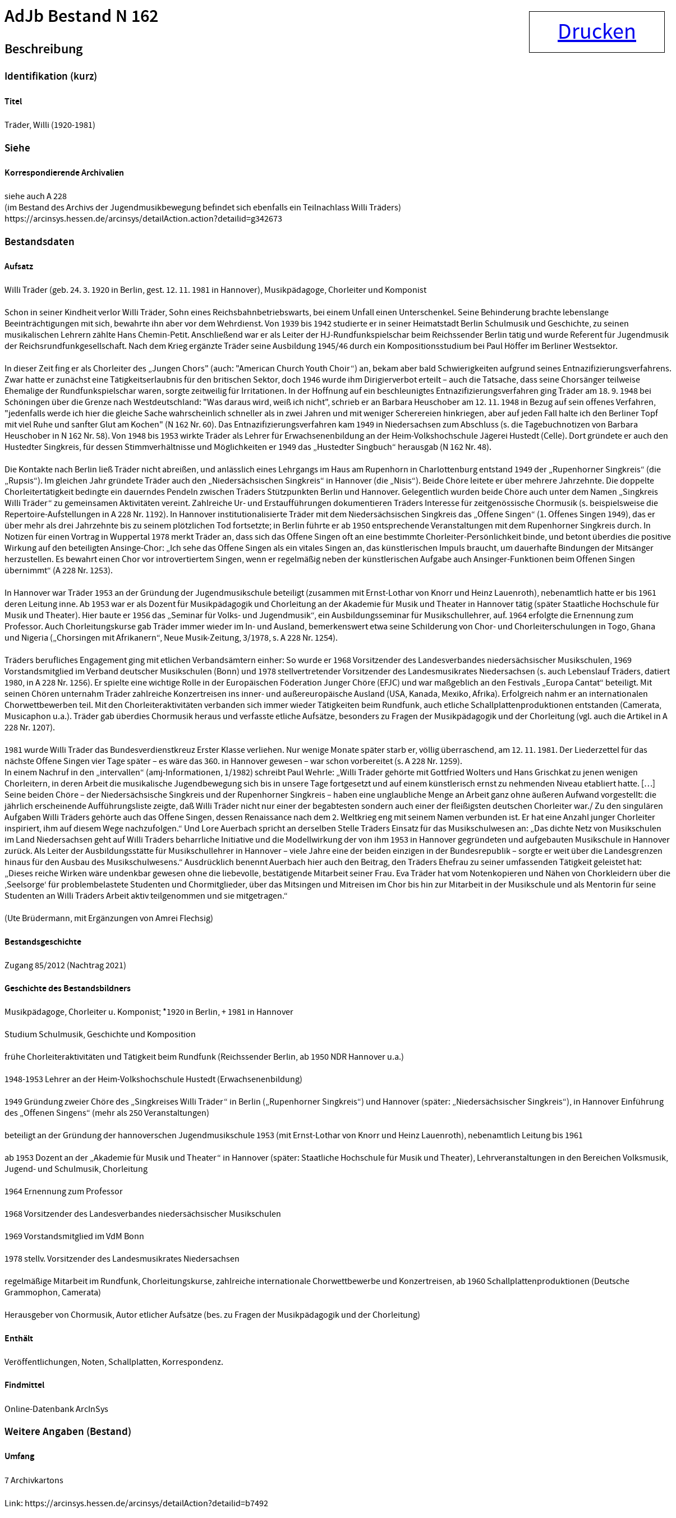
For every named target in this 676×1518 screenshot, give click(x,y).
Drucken (597, 32)
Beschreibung (43, 49)
